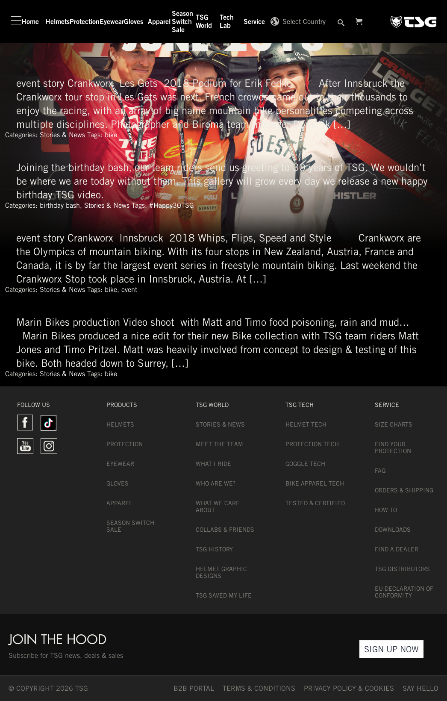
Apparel (119, 503)
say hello (420, 688)
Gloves (117, 483)
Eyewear (120, 463)
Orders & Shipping (404, 490)
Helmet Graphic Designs (221, 572)
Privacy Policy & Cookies (349, 688)
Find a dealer (396, 549)
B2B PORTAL (194, 688)
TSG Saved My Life (224, 595)
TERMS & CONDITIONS (259, 688)
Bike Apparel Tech (314, 483)
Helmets (120, 424)
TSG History (214, 549)
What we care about (218, 506)
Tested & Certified (315, 503)
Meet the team (219, 444)
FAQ (380, 470)
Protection (124, 444)
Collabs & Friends (225, 529)
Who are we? (215, 483)
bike (111, 135)
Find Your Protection (393, 447)
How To (386, 510)
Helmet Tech (305, 424)
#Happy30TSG (171, 205)
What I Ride (213, 463)
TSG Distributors (402, 569)
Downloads (393, 529)
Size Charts (393, 424)
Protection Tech (312, 444)
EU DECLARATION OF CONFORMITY (404, 592)
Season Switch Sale (130, 526)
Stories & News (62, 135)
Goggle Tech (305, 463)
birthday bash (60, 205)
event (129, 290)
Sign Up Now (391, 649)
